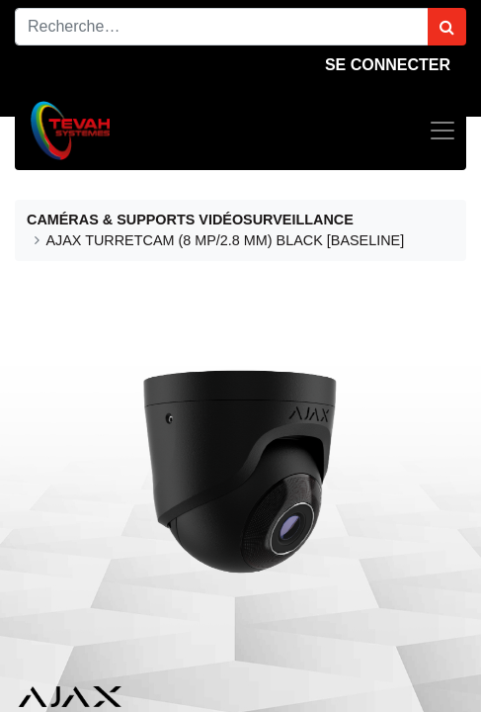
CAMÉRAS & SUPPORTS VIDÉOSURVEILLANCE (190, 219)
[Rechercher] (447, 26)
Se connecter (387, 64)
